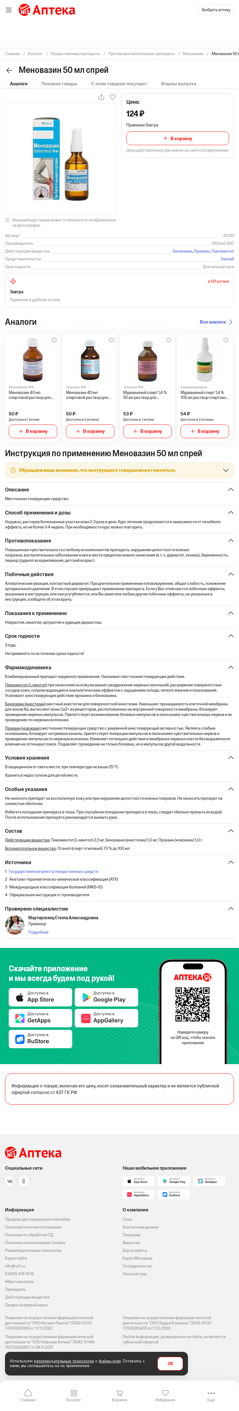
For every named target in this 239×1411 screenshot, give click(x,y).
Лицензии (131, 1235)
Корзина (119, 1400)
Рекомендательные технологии (33, 1250)
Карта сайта (16, 1258)
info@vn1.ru (15, 1266)
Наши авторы (135, 1273)
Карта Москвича (137, 1258)
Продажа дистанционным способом (37, 1219)
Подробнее (38, 933)
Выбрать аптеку (216, 9)
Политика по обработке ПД (29, 1235)
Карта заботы (135, 1250)
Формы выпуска (178, 84)
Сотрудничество (137, 1266)
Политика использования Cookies (35, 1242)
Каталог (73, 1400)
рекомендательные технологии (64, 1361)
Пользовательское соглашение (33, 1227)
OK (170, 1363)
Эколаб (227, 259)
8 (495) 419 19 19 (19, 1273)
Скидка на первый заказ (26, 1305)
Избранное (165, 1400)
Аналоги (19, 84)
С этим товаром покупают (119, 84)
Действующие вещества (27, 1297)
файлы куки (110, 1361)
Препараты (15, 1289)
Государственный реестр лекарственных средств (53, 872)
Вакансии (131, 1242)
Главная (28, 1400)
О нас (128, 1219)
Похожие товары (59, 84)
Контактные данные (141, 1227)
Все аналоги (213, 322)
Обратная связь (19, 1281)
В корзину (181, 138)
